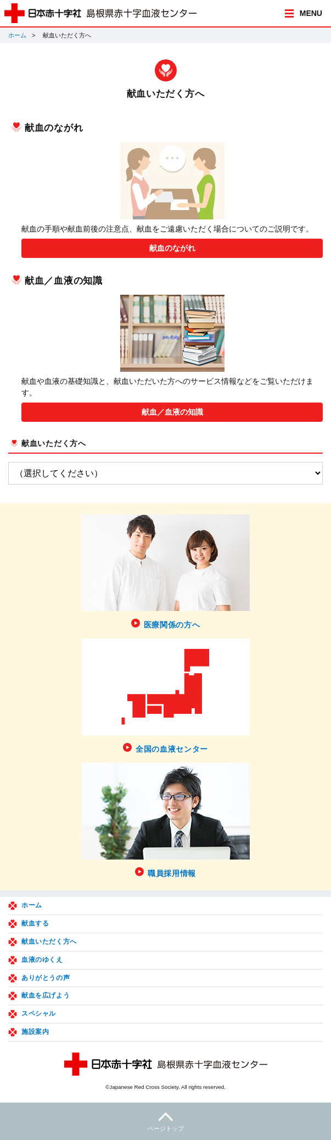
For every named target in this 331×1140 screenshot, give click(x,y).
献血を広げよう (45, 995)
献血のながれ (172, 248)
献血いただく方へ (53, 443)
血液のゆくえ (42, 959)
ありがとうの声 (45, 978)
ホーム (17, 35)
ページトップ (165, 1120)
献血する (35, 923)
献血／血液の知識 (172, 411)
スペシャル (38, 1013)
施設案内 (35, 1032)
